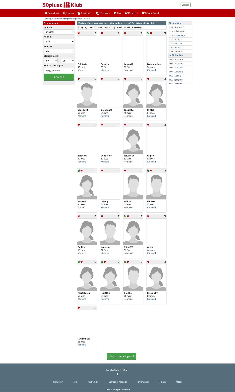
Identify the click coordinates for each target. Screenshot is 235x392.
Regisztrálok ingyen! (121, 356)
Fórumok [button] (103, 13)
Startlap (48, 19)
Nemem (47, 37)
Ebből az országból (53, 65)
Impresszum (58, 382)
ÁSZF (75, 382)
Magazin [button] (131, 13)
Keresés (68, 13)
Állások (179, 382)
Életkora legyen (51, 56)
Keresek (48, 27)
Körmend (82, 70)
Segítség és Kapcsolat (117, 382)
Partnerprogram (143, 382)
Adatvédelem (93, 382)
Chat (117, 13)
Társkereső (57, 19)
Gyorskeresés (51, 23)
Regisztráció (52, 13)
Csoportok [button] (85, 13)
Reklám (163, 382)
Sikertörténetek (150, 13)
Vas (79, 19)
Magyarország (70, 19)
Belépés (185, 5)
